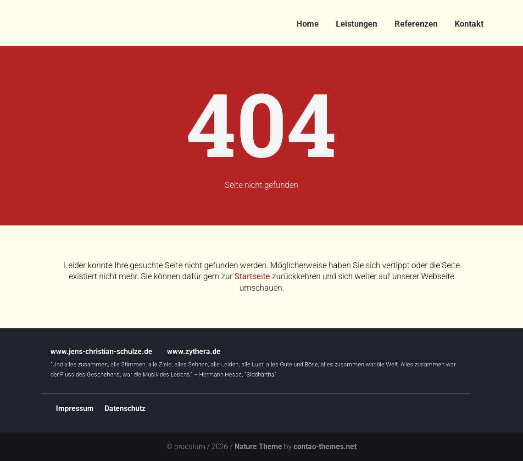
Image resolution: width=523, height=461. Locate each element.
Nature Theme (258, 446)
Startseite (252, 276)
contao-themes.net (325, 446)
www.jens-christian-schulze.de (101, 351)
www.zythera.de (194, 351)
